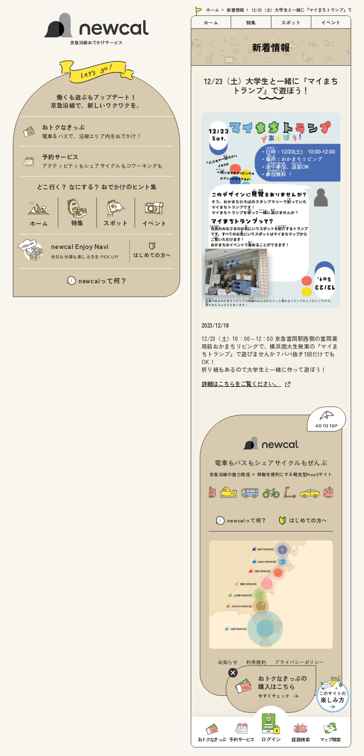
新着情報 (235, 9)
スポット (291, 22)
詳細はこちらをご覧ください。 (246, 384)
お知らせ (228, 662)
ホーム (212, 9)
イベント (331, 22)
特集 (251, 22)
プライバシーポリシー (299, 662)
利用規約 (256, 662)
